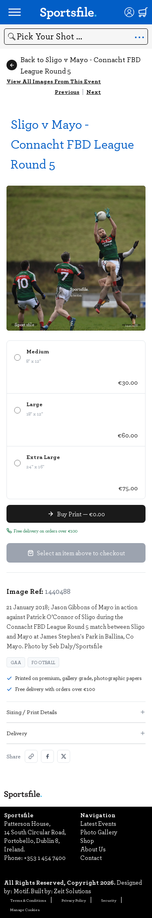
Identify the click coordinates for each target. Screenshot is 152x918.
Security (108, 900)
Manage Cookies (25, 909)
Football (43, 662)
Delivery (76, 733)
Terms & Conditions (28, 900)
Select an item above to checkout (76, 553)
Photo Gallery (99, 832)
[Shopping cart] (143, 12)
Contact (91, 857)
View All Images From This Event (53, 81)
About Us (93, 849)
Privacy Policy (74, 900)
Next (93, 91)
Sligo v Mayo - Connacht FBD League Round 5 (72, 143)
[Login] (129, 12)
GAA (16, 662)
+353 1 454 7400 (45, 857)
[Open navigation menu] (15, 12)
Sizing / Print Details (76, 712)
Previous (67, 91)
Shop (87, 840)
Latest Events (98, 823)
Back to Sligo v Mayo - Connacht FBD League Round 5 (73, 65)
